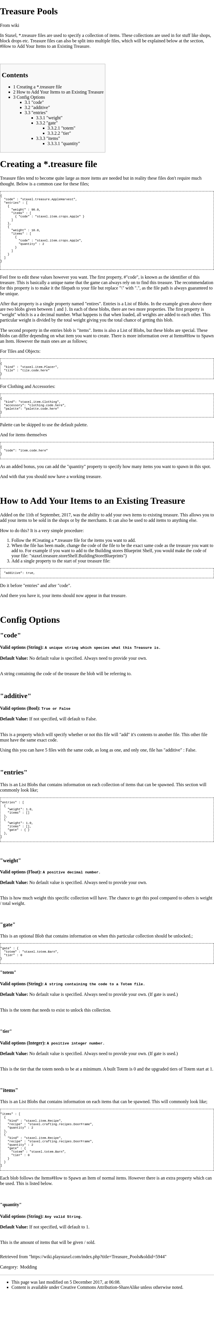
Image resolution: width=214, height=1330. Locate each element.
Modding (28, 1302)
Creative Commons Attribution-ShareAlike (100, 1322)
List (128, 315)
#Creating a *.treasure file (56, 559)
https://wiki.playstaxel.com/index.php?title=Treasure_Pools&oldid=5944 (98, 1292)
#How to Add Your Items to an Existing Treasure (44, 46)
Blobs (143, 315)
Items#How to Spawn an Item (68, 1213)
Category (8, 1302)
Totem (126, 1011)
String (34, 666)
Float (33, 897)
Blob (39, 960)
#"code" (131, 289)
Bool (32, 727)
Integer (35, 1069)
